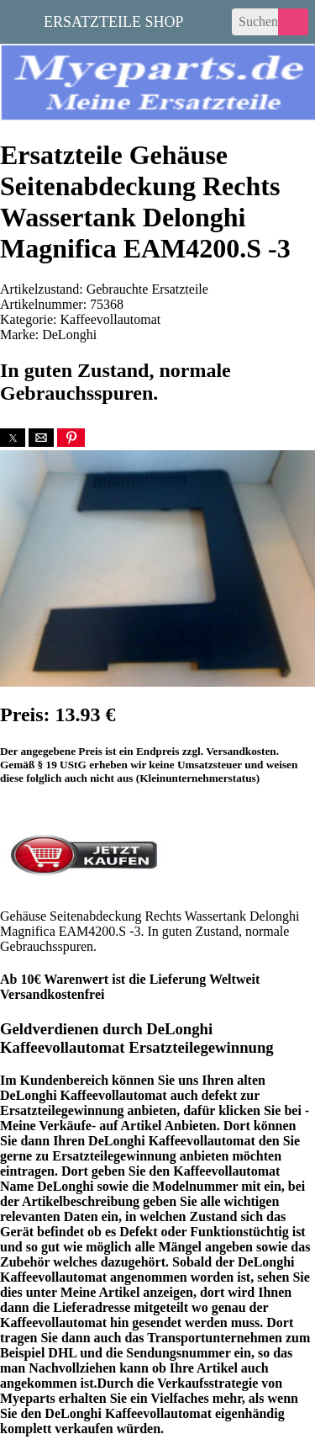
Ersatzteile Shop (114, 20)
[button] (12, 437)
